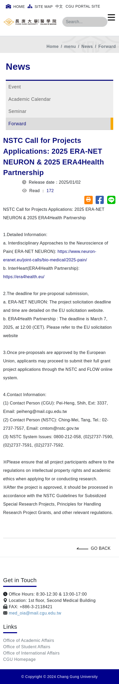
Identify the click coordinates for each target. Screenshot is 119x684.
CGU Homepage (19, 659)
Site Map (40, 6)
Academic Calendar (29, 99)
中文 (59, 6)
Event (14, 86)
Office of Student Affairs (26, 647)
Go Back (95, 548)
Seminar (17, 111)
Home (15, 6)
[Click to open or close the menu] (111, 17)
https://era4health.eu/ (23, 276)
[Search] (84, 22)
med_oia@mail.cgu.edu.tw (34, 613)
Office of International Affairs (31, 653)
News (87, 46)
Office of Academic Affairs (28, 640)
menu (70, 46)
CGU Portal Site (83, 6)
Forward (107, 46)
